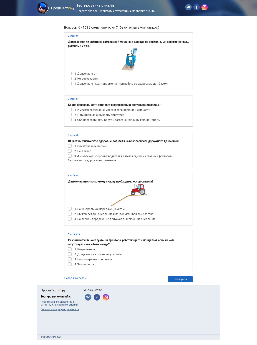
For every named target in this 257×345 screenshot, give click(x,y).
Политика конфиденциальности (60, 309)
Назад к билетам (75, 278)
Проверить (180, 279)
